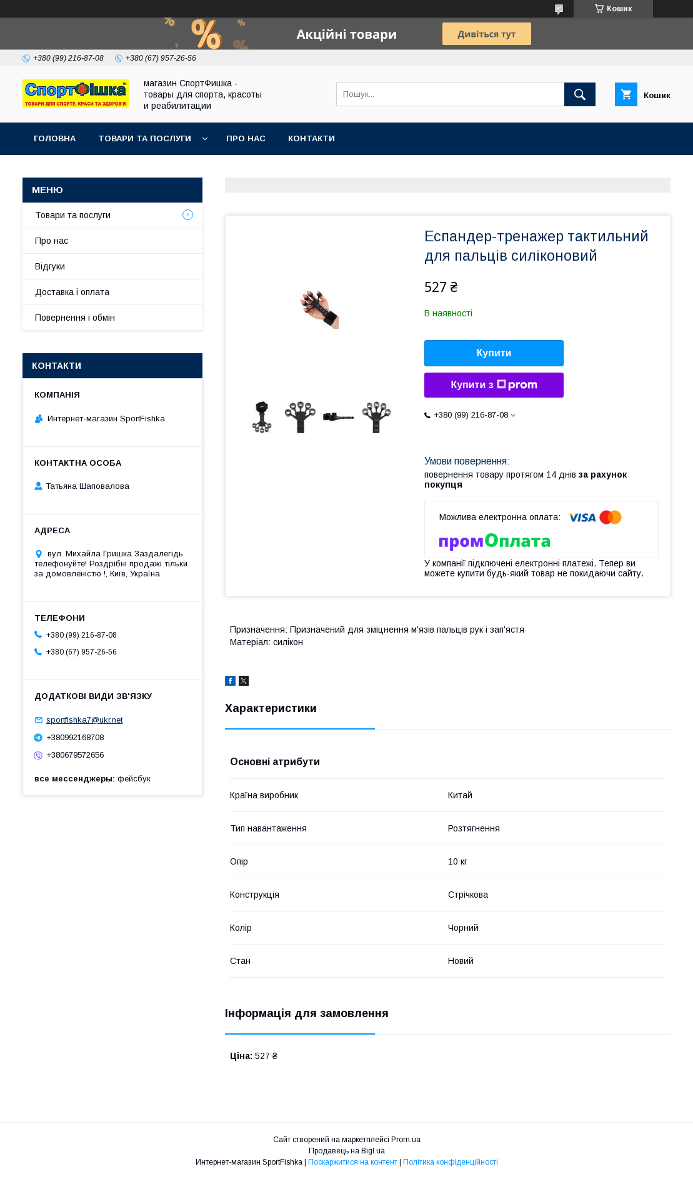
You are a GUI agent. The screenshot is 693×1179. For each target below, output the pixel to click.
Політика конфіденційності (450, 1162)
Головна (55, 138)
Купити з (494, 385)
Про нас (246, 138)
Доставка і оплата (72, 292)
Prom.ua (406, 1139)
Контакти (311, 138)
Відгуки (50, 266)
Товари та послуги (144, 138)
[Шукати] (580, 94)
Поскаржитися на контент (352, 1162)
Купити (494, 353)
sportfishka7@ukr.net (84, 720)
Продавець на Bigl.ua (347, 1150)
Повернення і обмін (75, 318)
